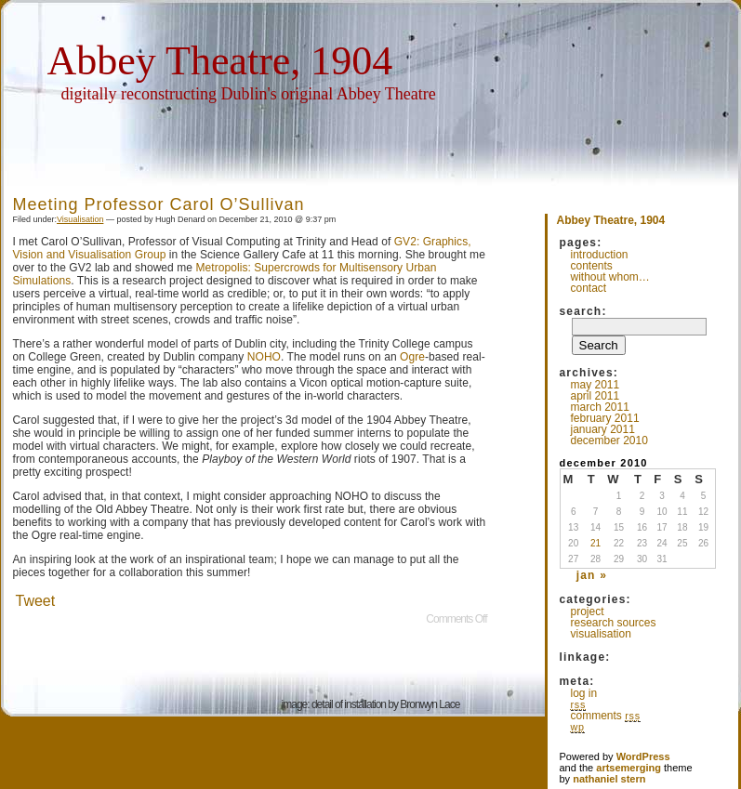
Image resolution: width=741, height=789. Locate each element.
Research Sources (613, 622)
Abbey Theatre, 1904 (220, 61)
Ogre (412, 356)
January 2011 (603, 429)
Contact (589, 288)
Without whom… (610, 276)
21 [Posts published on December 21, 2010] (595, 543)
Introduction (600, 254)
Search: (583, 311)
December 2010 (609, 440)
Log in (584, 693)
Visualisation (80, 219)
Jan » (591, 575)
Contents (592, 265)
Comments (606, 715)
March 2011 (600, 407)
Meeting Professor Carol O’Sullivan (159, 204)
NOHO (264, 356)
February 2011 (605, 418)
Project (587, 611)
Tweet (36, 601)
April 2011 (595, 395)
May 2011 (595, 384)
